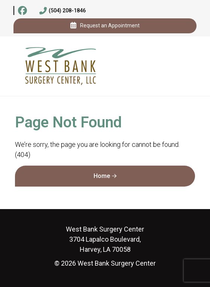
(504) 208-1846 (62, 11)
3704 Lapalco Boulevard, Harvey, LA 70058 (105, 239)
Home (102, 175)
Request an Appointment (105, 26)
